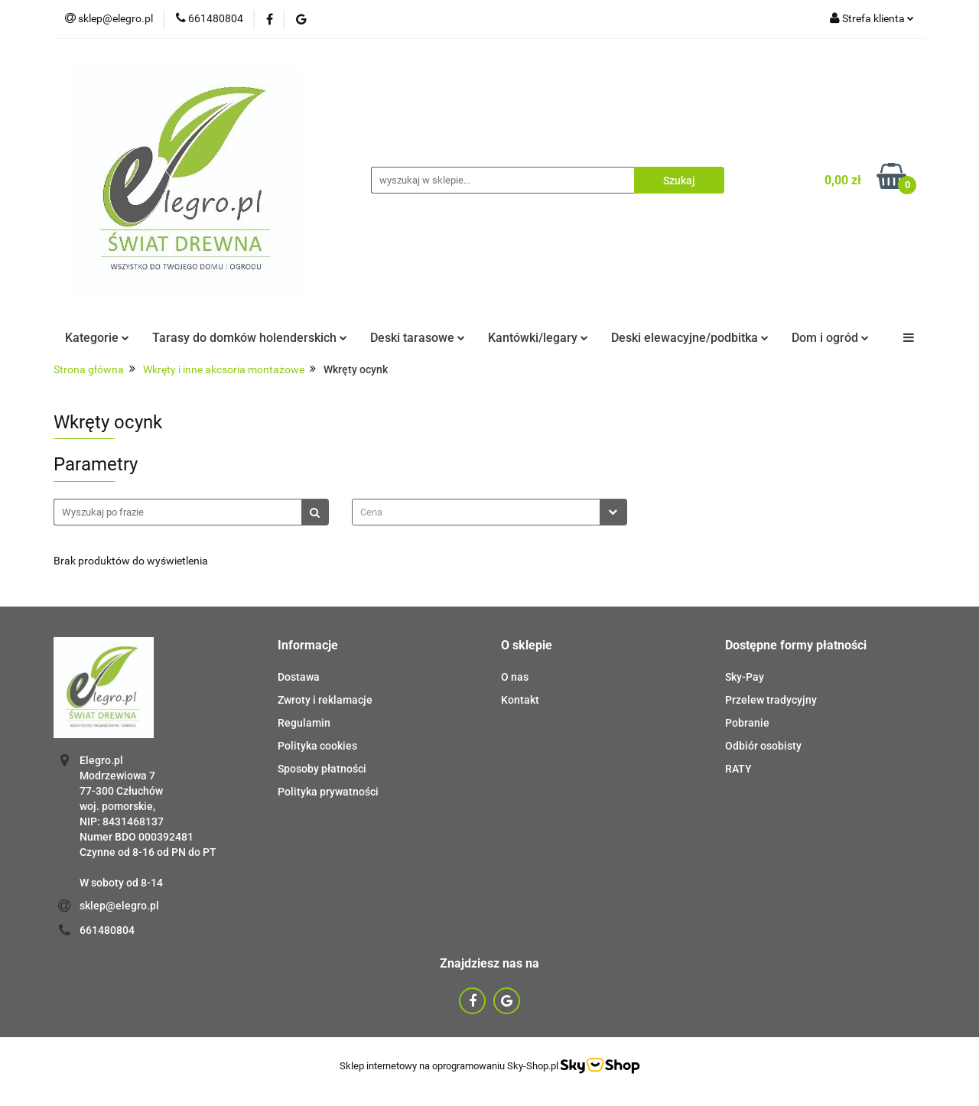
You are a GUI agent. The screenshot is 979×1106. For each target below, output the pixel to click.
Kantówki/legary (538, 337)
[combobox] (489, 512)
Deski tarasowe (417, 337)
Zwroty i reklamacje (325, 700)
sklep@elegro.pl (119, 905)
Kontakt (520, 700)
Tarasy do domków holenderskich (249, 337)
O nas (515, 677)
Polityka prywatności (328, 792)
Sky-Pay (744, 677)
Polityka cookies (317, 746)
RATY (738, 769)
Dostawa (299, 677)
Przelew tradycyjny (771, 700)
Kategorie (97, 337)
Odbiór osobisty (763, 746)
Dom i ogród (830, 337)
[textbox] (476, 512)
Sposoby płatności (322, 769)
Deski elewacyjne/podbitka (690, 337)
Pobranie (747, 723)
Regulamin (304, 723)
